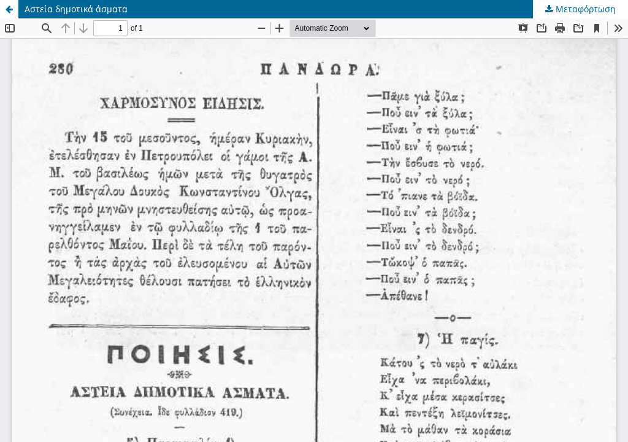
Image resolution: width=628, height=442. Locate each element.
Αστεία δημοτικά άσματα (76, 9)
